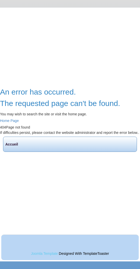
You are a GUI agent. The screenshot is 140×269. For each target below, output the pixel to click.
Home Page (9, 121)
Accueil (11, 144)
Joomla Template (44, 254)
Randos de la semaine (26, 185)
